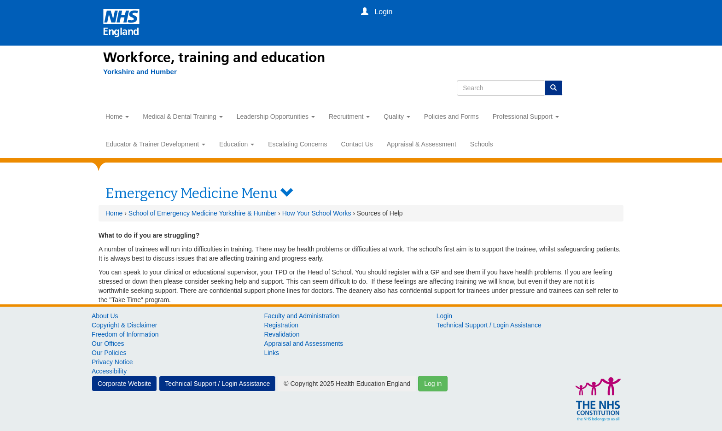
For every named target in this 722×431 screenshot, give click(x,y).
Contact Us (357, 144)
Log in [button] (433, 383)
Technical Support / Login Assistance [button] (217, 383)
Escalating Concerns (297, 144)
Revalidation (281, 334)
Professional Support (526, 116)
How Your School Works (316, 213)
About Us (105, 316)
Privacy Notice (112, 362)
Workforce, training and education (214, 57)
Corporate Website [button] (124, 383)
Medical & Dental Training (182, 116)
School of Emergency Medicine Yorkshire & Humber (202, 213)
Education (236, 144)
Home (117, 116)
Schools (481, 144)
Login (444, 316)
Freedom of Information (125, 334)
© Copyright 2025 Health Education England (347, 383)
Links (271, 352)
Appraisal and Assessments (303, 343)
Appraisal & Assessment (421, 144)
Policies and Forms (451, 116)
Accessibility (109, 371)
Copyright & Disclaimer (124, 325)
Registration (281, 325)
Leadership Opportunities (276, 116)
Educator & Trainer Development (155, 144)
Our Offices (108, 343)
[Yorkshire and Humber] (140, 72)
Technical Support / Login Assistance (489, 325)
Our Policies (109, 352)
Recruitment (349, 116)
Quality (397, 116)
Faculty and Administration (301, 316)
